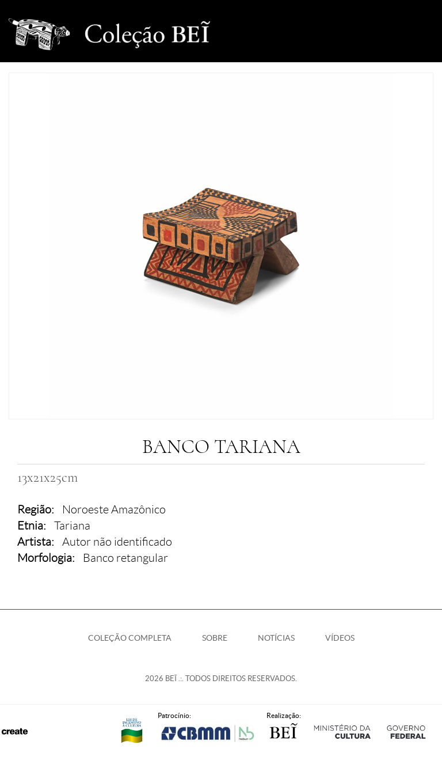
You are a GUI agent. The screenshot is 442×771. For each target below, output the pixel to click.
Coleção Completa (130, 637)
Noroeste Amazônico (114, 509)
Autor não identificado (117, 541)
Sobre (214, 637)
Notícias (276, 637)
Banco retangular (125, 557)
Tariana (72, 525)
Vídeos (340, 637)
